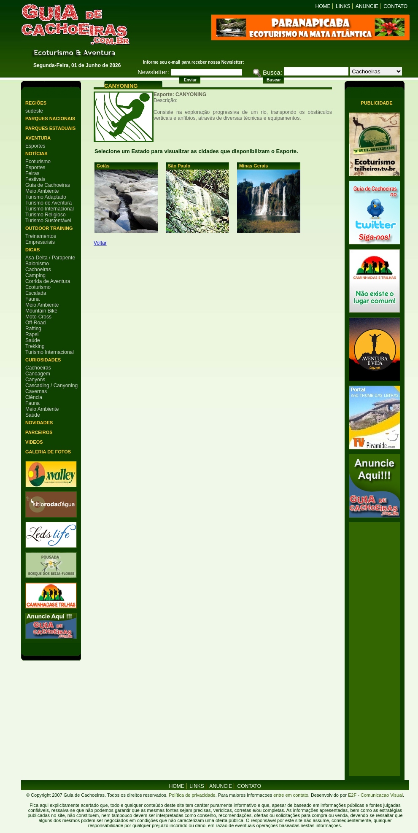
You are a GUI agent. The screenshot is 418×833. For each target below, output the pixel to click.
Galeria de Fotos (48, 451)
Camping (35, 275)
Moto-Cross (38, 317)
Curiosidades (43, 359)
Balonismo (37, 264)
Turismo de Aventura (48, 203)
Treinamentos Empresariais (40, 239)
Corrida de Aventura (47, 281)
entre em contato (290, 795)
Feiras (32, 173)
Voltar (100, 243)
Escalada (35, 293)
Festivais (35, 179)
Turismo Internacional (49, 209)
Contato (395, 6)
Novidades (39, 422)
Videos (34, 442)
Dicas (32, 249)
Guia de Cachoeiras (47, 185)
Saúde (32, 340)
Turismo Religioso (45, 215)
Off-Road (35, 323)
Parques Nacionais (50, 118)
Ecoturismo (38, 161)
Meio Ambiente (42, 191)
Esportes (35, 146)
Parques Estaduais (50, 128)
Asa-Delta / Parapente (50, 258)
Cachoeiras (38, 269)
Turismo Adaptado (45, 197)
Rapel (31, 334)
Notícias (36, 153)
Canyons (35, 380)
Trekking (35, 346)
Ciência (33, 397)
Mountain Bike (41, 311)
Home (323, 6)
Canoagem (37, 374)
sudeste (34, 111)
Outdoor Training (49, 228)
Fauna (32, 299)
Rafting (33, 329)
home (176, 786)
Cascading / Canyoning (51, 385)
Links (343, 6)
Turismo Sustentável (48, 221)
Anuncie (367, 6)
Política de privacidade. (193, 795)
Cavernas (36, 391)
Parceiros (39, 432)
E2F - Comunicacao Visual (375, 795)
